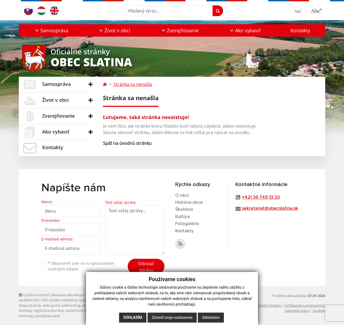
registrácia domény (49, 310)
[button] (51, 30)
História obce (189, 202)
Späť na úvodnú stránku (127, 143)
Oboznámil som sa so (81, 266)
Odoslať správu (146, 267)
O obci (182, 195)
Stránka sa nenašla (133, 84)
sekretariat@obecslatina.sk (270, 208)
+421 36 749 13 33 (261, 197)
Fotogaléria (187, 224)
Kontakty (300, 30)
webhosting (71, 305)
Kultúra (182, 217)
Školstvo (184, 209)
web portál (51, 305)
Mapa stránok (30, 305)
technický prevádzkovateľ (39, 315)
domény (25, 310)
